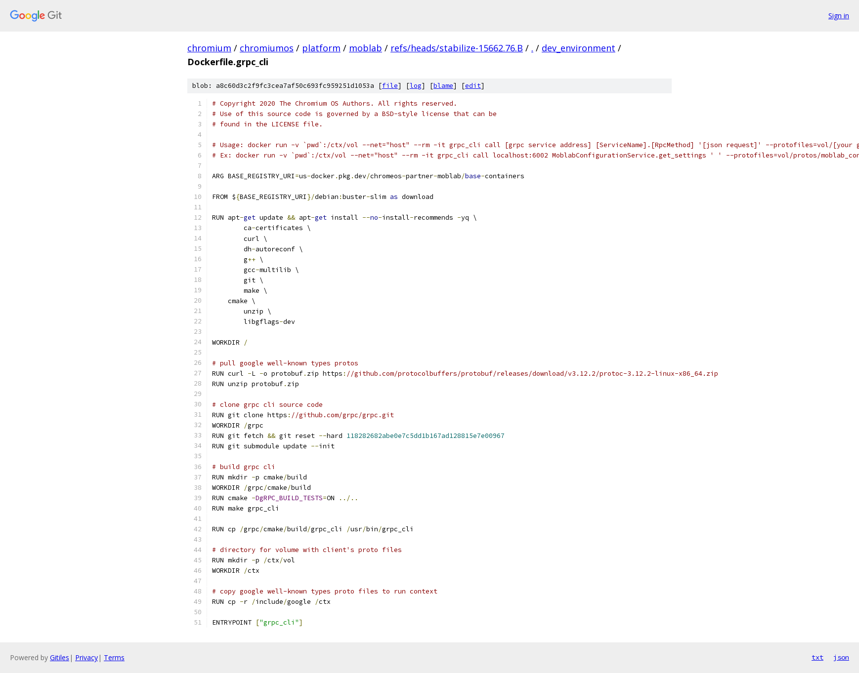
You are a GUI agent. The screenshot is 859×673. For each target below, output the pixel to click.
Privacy (86, 657)
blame (443, 85)
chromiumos (267, 48)
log (416, 85)
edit (473, 85)
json (841, 657)
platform (321, 48)
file (390, 85)
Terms (114, 657)
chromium (209, 48)
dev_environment (578, 48)
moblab (365, 48)
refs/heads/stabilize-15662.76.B (456, 48)
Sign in (838, 15)
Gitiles (59, 657)
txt (817, 657)
